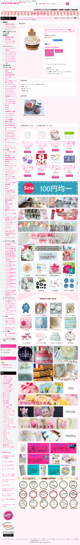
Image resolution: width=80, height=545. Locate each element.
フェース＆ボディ (9, 113)
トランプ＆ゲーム (9, 115)
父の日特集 (6, 403)
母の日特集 (6, 401)
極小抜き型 (6, 445)
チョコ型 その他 (9, 133)
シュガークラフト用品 (9, 241)
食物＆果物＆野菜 (9, 75)
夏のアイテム (6, 395)
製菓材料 (5, 22)
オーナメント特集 (7, 385)
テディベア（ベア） (10, 123)
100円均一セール (7, 377)
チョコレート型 (7, 67)
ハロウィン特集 (7, 387)
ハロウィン (8, 226)
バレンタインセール (8, 389)
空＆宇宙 (7, 208)
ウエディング (8, 117)
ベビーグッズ (8, 169)
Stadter (5, 431)
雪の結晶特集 (6, 383)
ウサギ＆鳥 (8, 77)
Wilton (4, 435)
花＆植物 (7, 155)
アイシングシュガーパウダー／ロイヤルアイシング (10, 28)
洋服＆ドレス (8, 174)
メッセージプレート (10, 131)
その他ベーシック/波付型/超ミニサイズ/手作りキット (10, 219)
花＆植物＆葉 (8, 73)
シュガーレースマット (9, 415)
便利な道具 (8, 39)
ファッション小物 (9, 176)
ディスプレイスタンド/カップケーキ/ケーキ (10, 42)
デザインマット (7, 413)
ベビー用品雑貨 (9, 119)
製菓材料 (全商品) (9, 24)
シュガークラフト (7, 409)
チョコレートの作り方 (8, 465)
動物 (6, 202)
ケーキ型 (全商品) (9, 318)
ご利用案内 (40, 3)
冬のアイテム (6, 399)
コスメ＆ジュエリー (10, 84)
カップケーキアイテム (9, 298)
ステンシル (6, 417)
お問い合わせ (47, 3)
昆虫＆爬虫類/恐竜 (10, 125)
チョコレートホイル (10, 148)
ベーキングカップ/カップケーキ (44, 18)
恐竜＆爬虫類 (8, 200)
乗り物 (7, 105)
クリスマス (8, 146)
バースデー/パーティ (8, 419)
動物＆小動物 (8, 121)
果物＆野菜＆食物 (9, 157)
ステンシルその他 (9, 58)
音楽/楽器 (7, 184)
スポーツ (7, 109)
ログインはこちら (7, 367)
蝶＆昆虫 (7, 161)
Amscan (5, 437)
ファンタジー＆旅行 (10, 103)
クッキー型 (6, 150)
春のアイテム (6, 393)
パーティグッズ (9, 337)
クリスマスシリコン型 (9, 411)
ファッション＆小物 (10, 86)
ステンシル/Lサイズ (10, 56)
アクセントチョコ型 (8, 447)
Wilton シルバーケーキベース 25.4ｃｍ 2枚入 (55, 143)
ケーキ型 (5, 316)
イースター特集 (7, 391)
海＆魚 (7, 206)
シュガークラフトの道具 (9, 427)
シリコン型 (6, 425)
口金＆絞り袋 (6, 65)
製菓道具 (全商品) (9, 37)
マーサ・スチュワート (9, 423)
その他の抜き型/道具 (10, 256)
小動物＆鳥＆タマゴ (10, 159)
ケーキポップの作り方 (8, 461)
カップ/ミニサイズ (10, 314)
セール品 (5, 439)
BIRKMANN (6, 433)
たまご (7, 79)
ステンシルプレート (8, 46)
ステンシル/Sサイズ (10, 52)
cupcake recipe (5, 485)
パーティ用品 (6, 331)
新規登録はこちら (7, 365)
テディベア (8, 194)
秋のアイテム (6, 397)
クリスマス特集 (7, 381)
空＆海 (7, 107)
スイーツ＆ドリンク (10, 94)
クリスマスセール (7, 443)
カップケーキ (6, 429)
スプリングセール (7, 441)
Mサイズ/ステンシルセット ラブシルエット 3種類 (41, 167)
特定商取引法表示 (6, 452)
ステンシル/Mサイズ (10, 54)
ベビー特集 (6, 407)
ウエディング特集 (7, 405)
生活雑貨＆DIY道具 (10, 111)
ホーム (19, 18)
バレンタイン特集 (7, 379)
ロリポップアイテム (8, 421)
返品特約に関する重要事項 (52, 47)
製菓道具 (5, 35)
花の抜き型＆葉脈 (9, 254)
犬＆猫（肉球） (9, 204)
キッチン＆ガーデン (10, 92)
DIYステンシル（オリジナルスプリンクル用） (10, 61)
